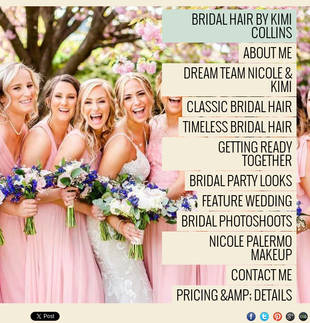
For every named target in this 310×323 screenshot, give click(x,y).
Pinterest (277, 316)
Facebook (251, 316)
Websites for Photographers (303, 316)
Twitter (264, 316)
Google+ (290, 316)
